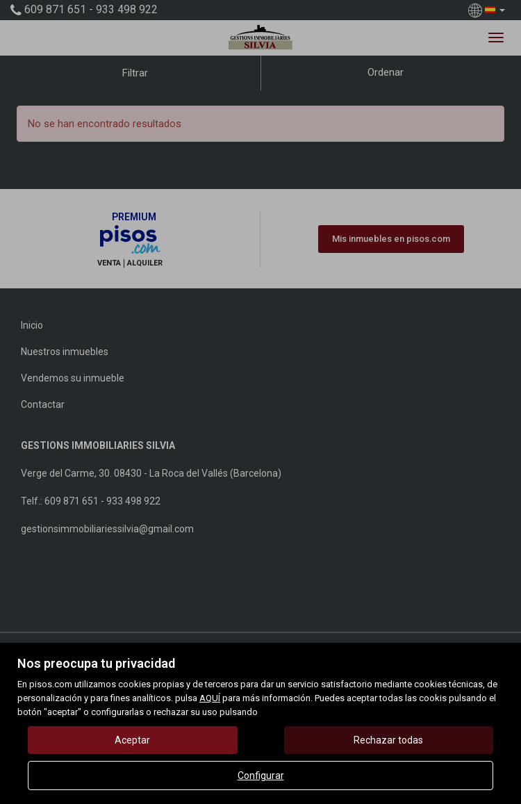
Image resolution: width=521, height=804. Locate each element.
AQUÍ (209, 698)
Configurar (261, 775)
